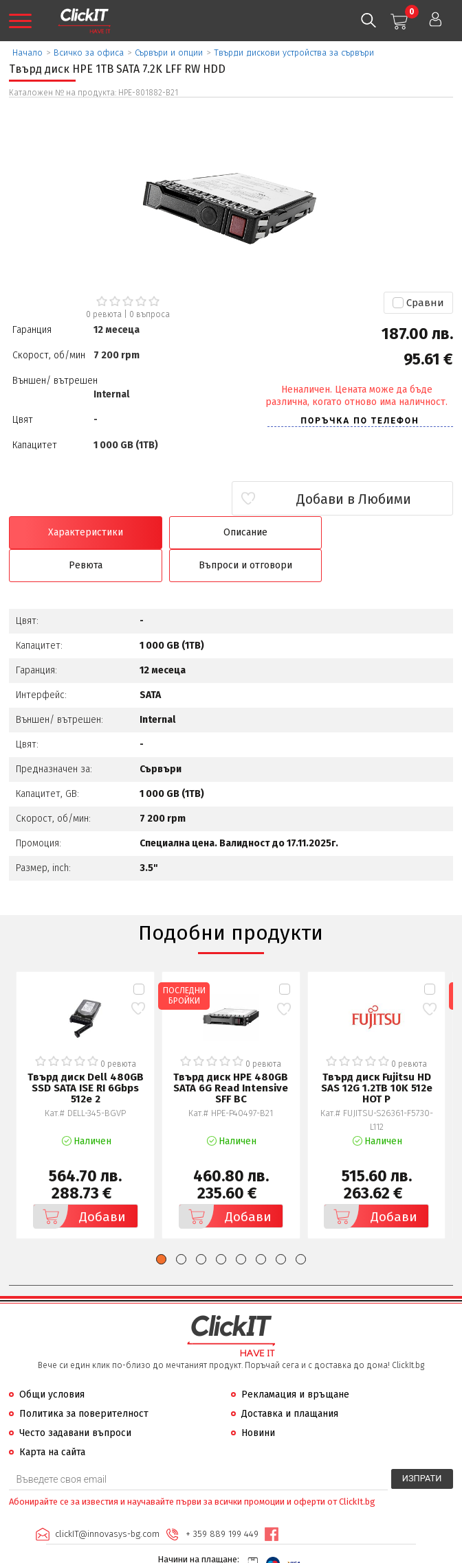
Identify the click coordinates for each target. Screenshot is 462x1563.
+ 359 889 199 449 (221, 1501)
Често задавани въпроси (75, 1400)
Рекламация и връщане (295, 1362)
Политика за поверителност (83, 1381)
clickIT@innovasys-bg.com (106, 1501)
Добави (80, 1184)
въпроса (149, 314)
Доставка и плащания (289, 1381)
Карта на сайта (52, 1420)
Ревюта (287, 532)
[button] (161, 1227)
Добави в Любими (371, 499)
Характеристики (62, 532)
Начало (27, 52)
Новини (258, 1400)
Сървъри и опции (169, 52)
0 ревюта (104, 314)
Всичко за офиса (89, 52)
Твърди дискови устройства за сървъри (294, 52)
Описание (175, 532)
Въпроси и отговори (400, 532)
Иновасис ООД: (158, 1552)
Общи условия (52, 1362)
